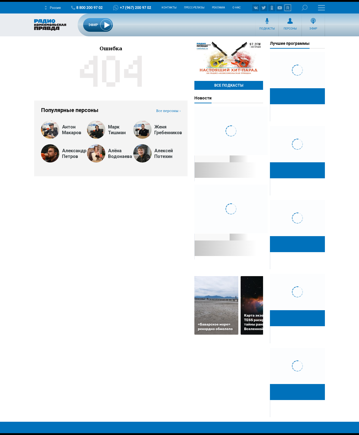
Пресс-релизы (194, 7)
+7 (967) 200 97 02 (135, 7)
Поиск (304, 8)
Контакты (169, 7)
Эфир (313, 28)
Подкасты (267, 28)
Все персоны (167, 110)
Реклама (218, 7)
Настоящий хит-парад (228, 58)
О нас (236, 7)
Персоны (290, 28)
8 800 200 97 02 (89, 7)
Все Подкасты (228, 85)
